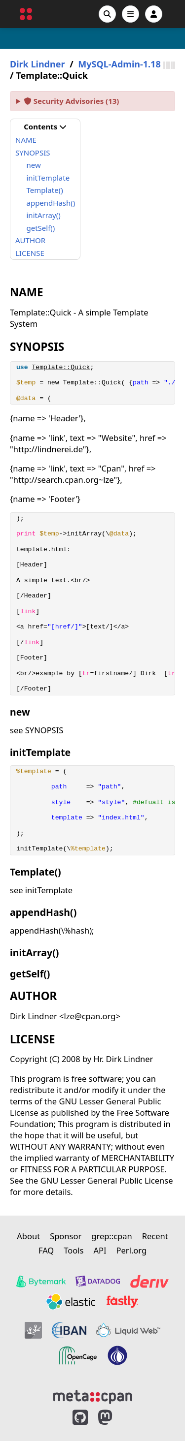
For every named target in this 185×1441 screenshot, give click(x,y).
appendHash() (51, 203)
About (28, 1236)
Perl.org (131, 1250)
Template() (45, 190)
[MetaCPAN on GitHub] (80, 1417)
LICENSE (29, 253)
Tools (73, 1250)
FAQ (46, 1250)
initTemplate (48, 178)
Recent (155, 1236)
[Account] (153, 14)
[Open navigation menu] (130, 14)
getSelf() (41, 228)
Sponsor (65, 1236)
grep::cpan (111, 1236)
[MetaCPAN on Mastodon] (115, 1417)
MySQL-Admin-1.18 (119, 64)
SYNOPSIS (32, 152)
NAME (26, 140)
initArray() (44, 215)
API (99, 1250)
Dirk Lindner (37, 64)
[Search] (107, 14)
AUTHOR (30, 240)
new (34, 165)
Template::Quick (61, 367)
